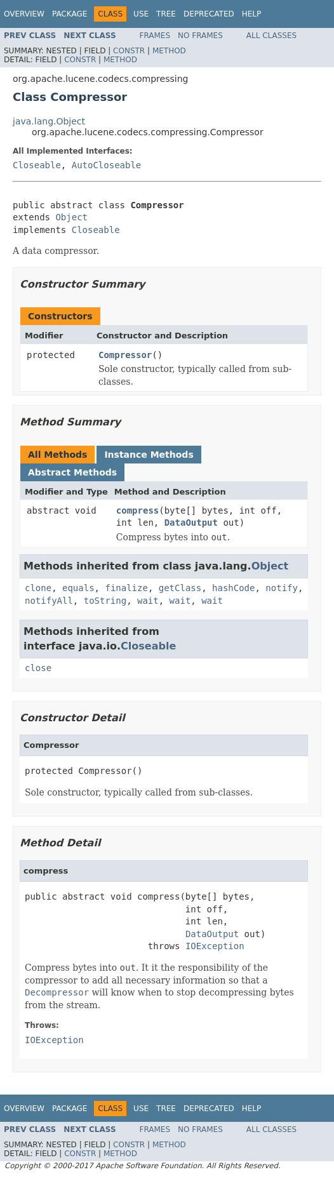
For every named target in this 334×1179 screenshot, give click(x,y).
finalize (126, 588)
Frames (155, 35)
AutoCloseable (107, 165)
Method (169, 50)
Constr (129, 50)
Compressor (125, 355)
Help (252, 14)
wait (148, 601)
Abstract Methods (72, 472)
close (38, 668)
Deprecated (209, 14)
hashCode (233, 588)
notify (281, 588)
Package (69, 14)
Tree (166, 14)
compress (137, 510)
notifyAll (49, 601)
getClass (180, 588)
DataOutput (191, 522)
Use (141, 14)
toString (105, 601)
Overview (24, 14)
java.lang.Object (49, 121)
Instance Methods (148, 455)
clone (38, 588)
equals (78, 588)
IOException (214, 946)
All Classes (271, 35)
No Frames (200, 35)
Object (71, 217)
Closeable (37, 165)
